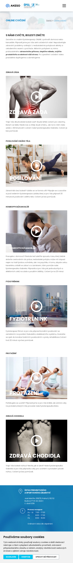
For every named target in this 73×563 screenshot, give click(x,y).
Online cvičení (60, 20)
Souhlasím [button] (11, 557)
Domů (49, 20)
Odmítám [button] (25, 557)
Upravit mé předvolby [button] (46, 557)
